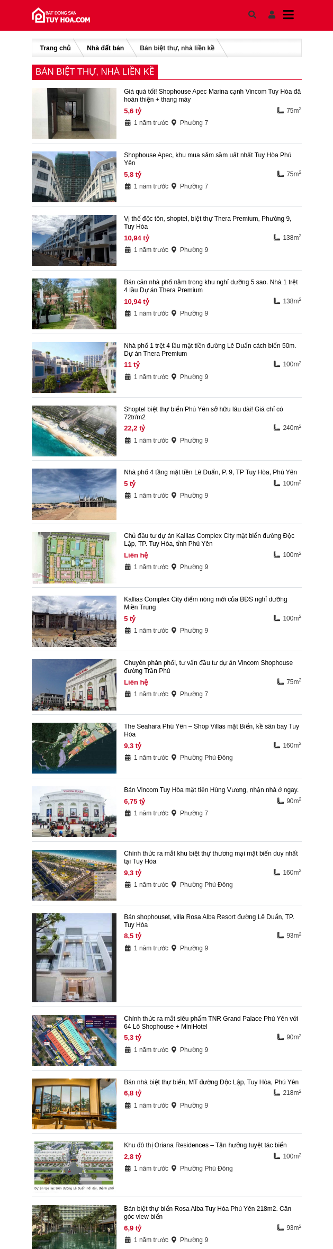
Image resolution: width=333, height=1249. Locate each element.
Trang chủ (55, 48)
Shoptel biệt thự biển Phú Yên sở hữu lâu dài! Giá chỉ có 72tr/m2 (203, 413)
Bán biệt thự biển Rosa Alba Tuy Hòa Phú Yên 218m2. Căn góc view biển (207, 1212)
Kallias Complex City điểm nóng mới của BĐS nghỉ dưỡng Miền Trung (205, 603)
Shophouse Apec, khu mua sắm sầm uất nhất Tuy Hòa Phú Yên (207, 159)
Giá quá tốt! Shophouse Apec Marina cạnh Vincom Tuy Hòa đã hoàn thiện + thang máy (212, 95)
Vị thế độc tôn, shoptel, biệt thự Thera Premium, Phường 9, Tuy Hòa (207, 222)
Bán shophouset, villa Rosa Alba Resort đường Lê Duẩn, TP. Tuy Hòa (209, 921)
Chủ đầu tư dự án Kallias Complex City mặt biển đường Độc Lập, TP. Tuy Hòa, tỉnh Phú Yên (209, 539)
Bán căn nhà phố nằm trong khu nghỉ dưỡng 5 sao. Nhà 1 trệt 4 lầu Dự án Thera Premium (211, 286)
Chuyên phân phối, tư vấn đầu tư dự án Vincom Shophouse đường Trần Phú (208, 667)
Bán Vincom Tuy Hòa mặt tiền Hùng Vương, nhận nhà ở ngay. (211, 790)
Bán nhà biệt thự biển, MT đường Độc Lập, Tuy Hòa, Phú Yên (211, 1082)
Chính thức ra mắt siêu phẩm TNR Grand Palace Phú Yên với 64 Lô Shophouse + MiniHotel (211, 1022)
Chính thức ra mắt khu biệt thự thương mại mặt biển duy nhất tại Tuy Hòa (211, 857)
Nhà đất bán (105, 48)
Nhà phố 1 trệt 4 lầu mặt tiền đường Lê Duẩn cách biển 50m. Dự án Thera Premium (210, 349)
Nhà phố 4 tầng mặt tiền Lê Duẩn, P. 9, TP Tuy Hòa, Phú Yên (210, 472)
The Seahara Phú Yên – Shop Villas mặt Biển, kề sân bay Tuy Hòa (211, 730)
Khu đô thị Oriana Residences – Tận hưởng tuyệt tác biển (205, 1145)
